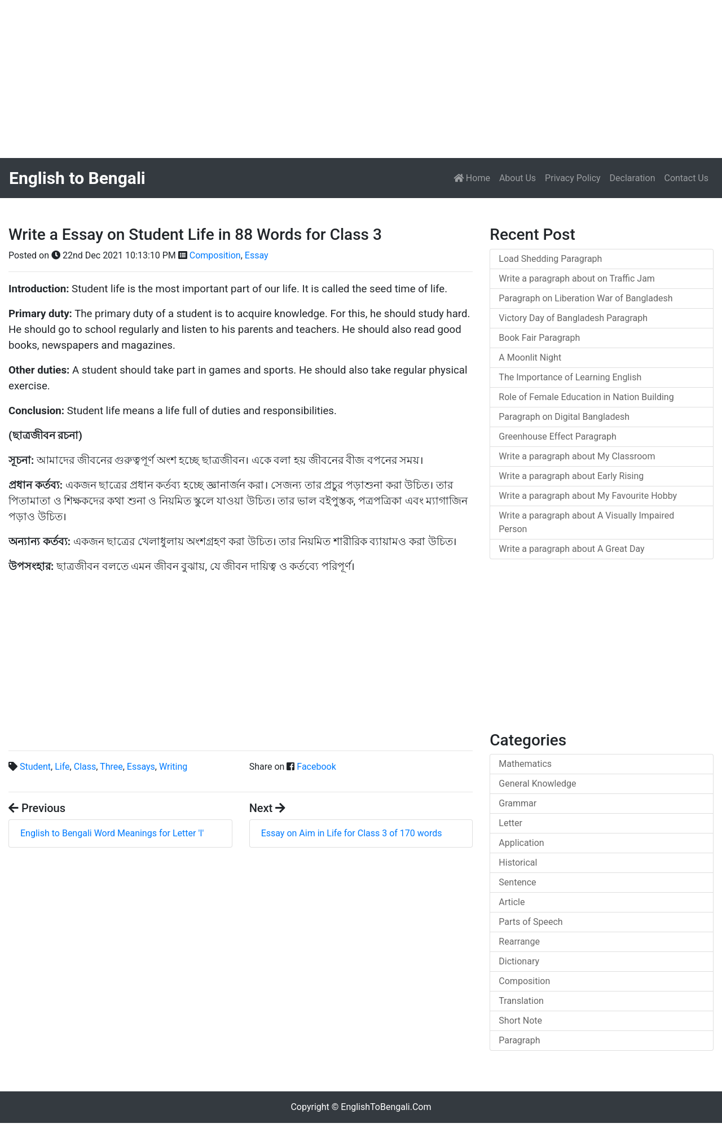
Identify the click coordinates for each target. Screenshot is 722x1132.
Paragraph (519, 1040)
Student (35, 766)
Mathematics (525, 763)
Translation (521, 1000)
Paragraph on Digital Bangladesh (564, 416)
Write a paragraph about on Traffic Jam (577, 278)
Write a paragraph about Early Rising (571, 476)
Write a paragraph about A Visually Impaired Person (586, 522)
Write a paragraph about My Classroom (577, 456)
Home (474, 177)
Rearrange (519, 941)
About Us (517, 178)
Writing (173, 766)
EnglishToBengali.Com (386, 1107)
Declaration (632, 178)
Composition (215, 255)
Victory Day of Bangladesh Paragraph (573, 318)
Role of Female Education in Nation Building (586, 397)
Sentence (517, 882)
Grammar (517, 803)
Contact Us (686, 178)
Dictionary (519, 961)
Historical (518, 862)
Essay (256, 255)
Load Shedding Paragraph (550, 258)
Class (85, 766)
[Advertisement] (338, 79)
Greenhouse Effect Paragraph (558, 436)
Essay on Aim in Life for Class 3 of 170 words (351, 833)
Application (521, 842)
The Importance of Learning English (570, 377)
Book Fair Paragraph (539, 337)
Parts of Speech (530, 921)
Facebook (316, 766)
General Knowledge (537, 783)
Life (62, 766)
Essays (141, 766)
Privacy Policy (573, 178)
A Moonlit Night (530, 357)
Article (512, 902)
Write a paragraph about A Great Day (571, 548)
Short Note (520, 1020)
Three (111, 766)
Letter (510, 823)
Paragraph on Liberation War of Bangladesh (585, 298)
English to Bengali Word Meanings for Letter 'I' (112, 833)
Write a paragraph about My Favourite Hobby (588, 495)
